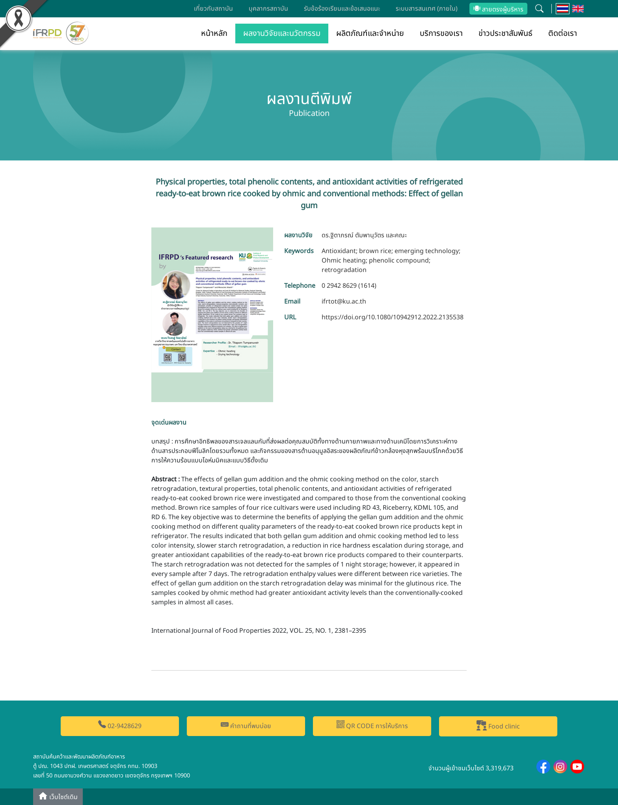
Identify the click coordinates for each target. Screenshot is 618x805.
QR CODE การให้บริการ (372, 725)
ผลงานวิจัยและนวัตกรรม (281, 33)
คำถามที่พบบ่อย (246, 725)
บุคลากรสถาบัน (268, 8)
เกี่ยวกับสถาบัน (213, 8)
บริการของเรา (441, 33)
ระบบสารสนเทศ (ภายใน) (427, 8)
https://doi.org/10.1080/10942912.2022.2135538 (393, 317)
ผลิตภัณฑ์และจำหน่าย (370, 33)
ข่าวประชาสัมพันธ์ (505, 33)
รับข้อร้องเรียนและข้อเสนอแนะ (342, 8)
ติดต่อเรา (562, 33)
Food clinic (498, 725)
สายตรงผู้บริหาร (498, 9)
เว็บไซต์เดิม (58, 796)
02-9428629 (119, 725)
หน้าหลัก (214, 33)
